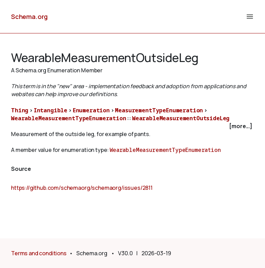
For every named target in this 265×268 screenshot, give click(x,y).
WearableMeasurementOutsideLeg (180, 118)
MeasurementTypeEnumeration (159, 110)
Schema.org (29, 16)
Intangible (50, 110)
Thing (19, 110)
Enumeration (91, 110)
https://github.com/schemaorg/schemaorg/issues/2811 (82, 188)
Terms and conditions (39, 253)
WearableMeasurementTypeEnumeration (68, 118)
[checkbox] (132, 126)
